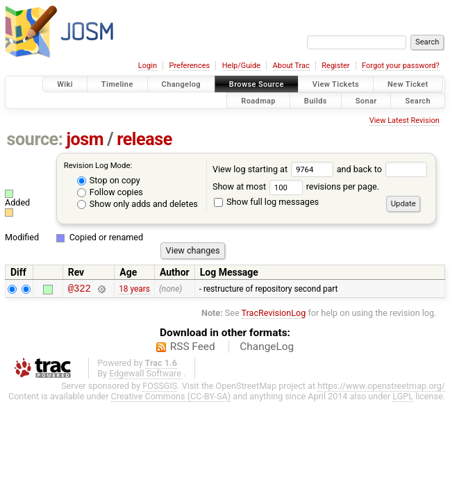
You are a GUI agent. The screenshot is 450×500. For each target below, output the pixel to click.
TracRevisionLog (274, 315)
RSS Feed (192, 348)
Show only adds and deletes (137, 204)
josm (84, 139)
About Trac (291, 65)
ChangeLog (267, 348)
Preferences (189, 65)
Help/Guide (241, 65)
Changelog (181, 84)
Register (335, 65)
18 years (134, 289)
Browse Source (256, 84)
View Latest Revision (404, 120)
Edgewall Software (145, 375)
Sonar (366, 100)
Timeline (117, 84)
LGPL (402, 398)
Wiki (65, 84)
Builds (315, 100)
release (144, 139)
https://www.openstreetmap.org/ (381, 388)
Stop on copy (108, 180)
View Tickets (335, 84)
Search (418, 100)
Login (147, 65)
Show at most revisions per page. (295, 186)
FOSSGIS (159, 388)
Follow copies (110, 192)
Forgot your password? (401, 65)
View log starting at (274, 169)
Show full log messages (266, 202)
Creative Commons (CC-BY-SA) (171, 398)
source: (35, 139)
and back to (382, 169)
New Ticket (408, 84)
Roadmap (258, 100)
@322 (79, 290)
